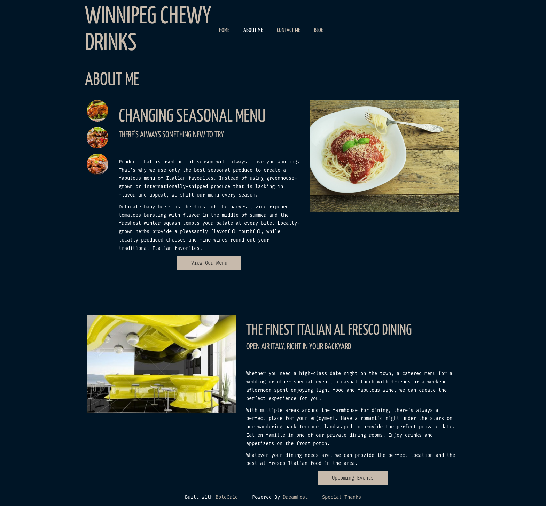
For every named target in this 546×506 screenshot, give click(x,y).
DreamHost (295, 497)
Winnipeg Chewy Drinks (148, 30)
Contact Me (288, 30)
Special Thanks (341, 497)
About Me (253, 30)
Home (224, 30)
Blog (318, 30)
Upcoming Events (353, 478)
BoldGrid (227, 497)
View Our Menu (209, 263)
